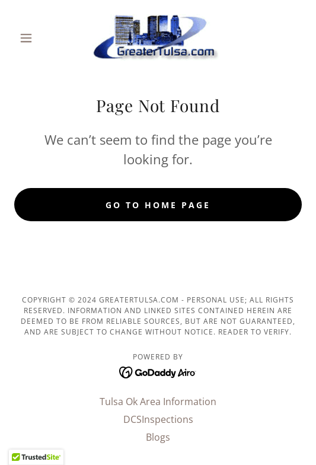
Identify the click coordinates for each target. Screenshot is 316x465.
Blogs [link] (158, 437)
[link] (158, 38)
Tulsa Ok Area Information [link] (158, 401)
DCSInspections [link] (158, 419)
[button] (36, 38)
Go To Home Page (158, 205)
